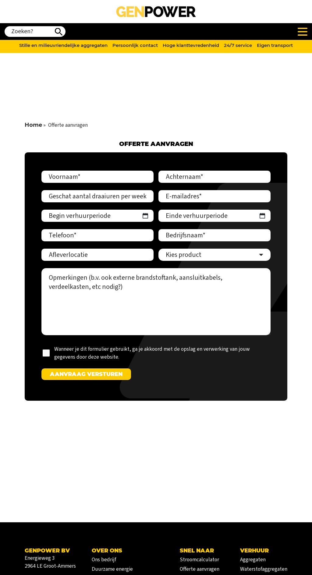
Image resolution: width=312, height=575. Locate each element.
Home (33, 125)
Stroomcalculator (199, 559)
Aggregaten (253, 559)
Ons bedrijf (104, 559)
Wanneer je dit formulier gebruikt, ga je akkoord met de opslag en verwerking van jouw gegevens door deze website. (152, 353)
